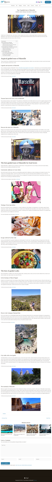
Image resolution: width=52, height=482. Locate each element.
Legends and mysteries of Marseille (7, 43)
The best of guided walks (5, 51)
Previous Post (4, 418)
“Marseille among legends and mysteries (26, 67)
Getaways (32, 5)
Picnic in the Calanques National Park (7, 53)
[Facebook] (36, 2)
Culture (28, 5)
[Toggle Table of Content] (16, 41)
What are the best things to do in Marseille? (19, 435)
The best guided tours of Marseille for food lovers (9, 46)
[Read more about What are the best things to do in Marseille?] (19, 428)
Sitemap (35, 480)
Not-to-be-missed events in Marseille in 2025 (44, 435)
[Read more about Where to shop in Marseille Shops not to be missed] (32, 428)
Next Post (48, 418)
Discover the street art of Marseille (7, 45)
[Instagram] (38, 2)
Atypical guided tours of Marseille (6, 42)
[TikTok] (39, 2)
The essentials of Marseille (6, 55)
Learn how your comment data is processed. (23, 465)
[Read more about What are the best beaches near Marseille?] (7, 428)
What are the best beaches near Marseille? (6, 435)
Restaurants (13, 5)
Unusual (36, 5)
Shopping (20, 5)
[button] (43, 2)
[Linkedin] (41, 2)
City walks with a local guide (6, 54)
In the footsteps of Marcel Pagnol (7, 52)
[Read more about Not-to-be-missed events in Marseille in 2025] (45, 428)
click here (13, 76)
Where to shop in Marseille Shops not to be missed (31, 435)
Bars (16, 5)
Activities (24, 5)
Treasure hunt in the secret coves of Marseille (9, 44)
